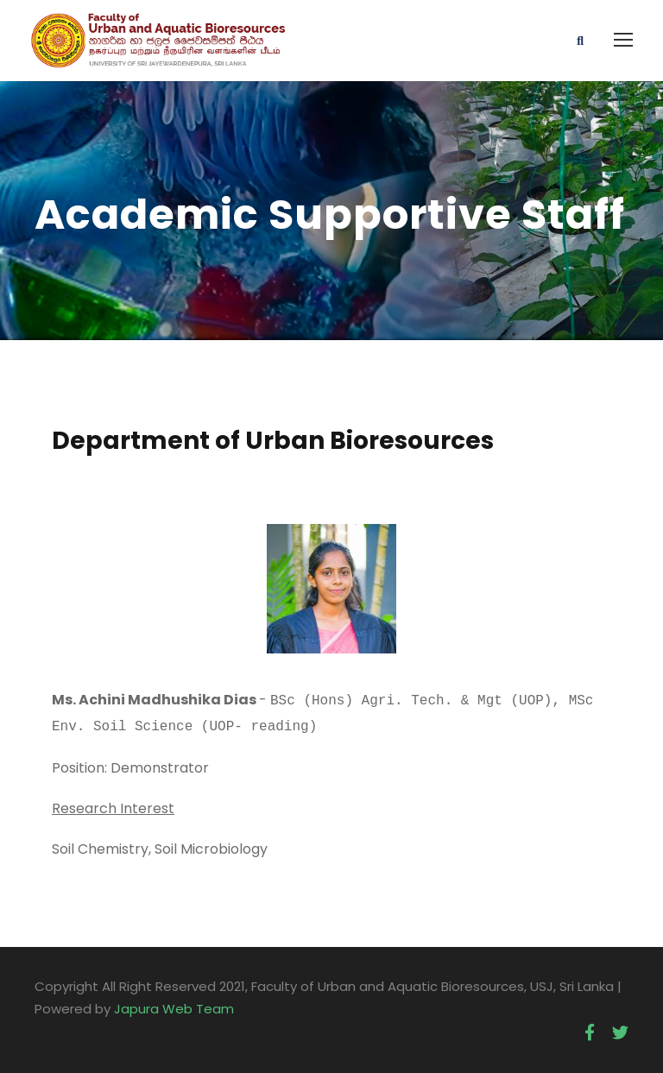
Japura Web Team (174, 1005)
